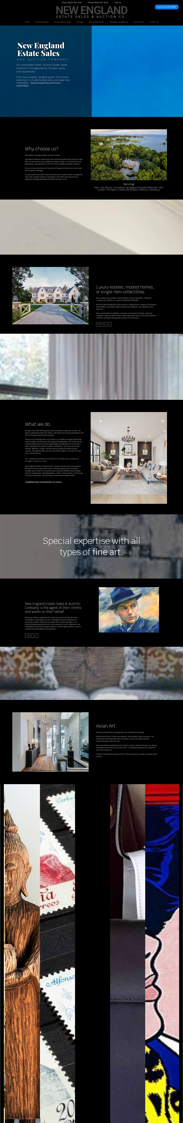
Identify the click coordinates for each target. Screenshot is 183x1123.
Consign (80, 22)
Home (27, 22)
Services (138, 22)
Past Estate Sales (96, 22)
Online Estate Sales (63, 22)
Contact (153, 22)
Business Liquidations (119, 22)
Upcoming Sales (42, 22)
